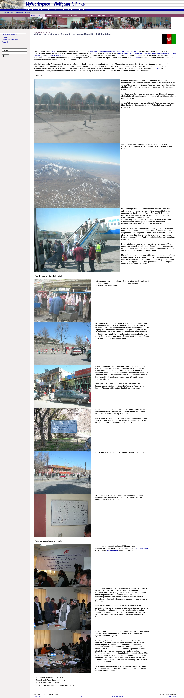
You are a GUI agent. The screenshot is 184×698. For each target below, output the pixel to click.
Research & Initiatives (55, 15)
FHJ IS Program (87, 15)
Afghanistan (72, 15)
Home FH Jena (8, 12)
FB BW (17, 12)
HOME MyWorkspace (9, 35)
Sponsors (101, 15)
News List (5, 42)
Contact (112, 15)
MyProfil (5, 37)
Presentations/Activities (10, 39)
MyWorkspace (26, 12)
